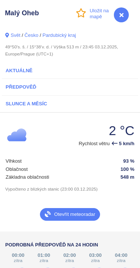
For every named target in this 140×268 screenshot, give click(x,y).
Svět (15, 35)
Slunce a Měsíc (26, 103)
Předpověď (21, 87)
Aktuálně (19, 70)
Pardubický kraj (59, 35)
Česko (31, 35)
